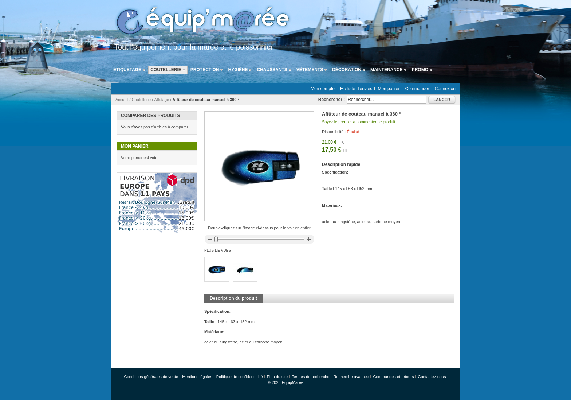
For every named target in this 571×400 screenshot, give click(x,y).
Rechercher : (331, 99)
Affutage (161, 99)
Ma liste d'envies (356, 88)
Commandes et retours (393, 376)
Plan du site (277, 376)
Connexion (445, 88)
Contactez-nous (432, 376)
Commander (417, 88)
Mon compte (323, 88)
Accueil (121, 99)
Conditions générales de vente (151, 376)
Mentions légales (197, 376)
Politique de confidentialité (239, 376)
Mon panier (388, 88)
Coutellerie (141, 99)
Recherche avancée (351, 376)
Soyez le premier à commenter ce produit (358, 122)
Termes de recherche (310, 376)
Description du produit (233, 298)
